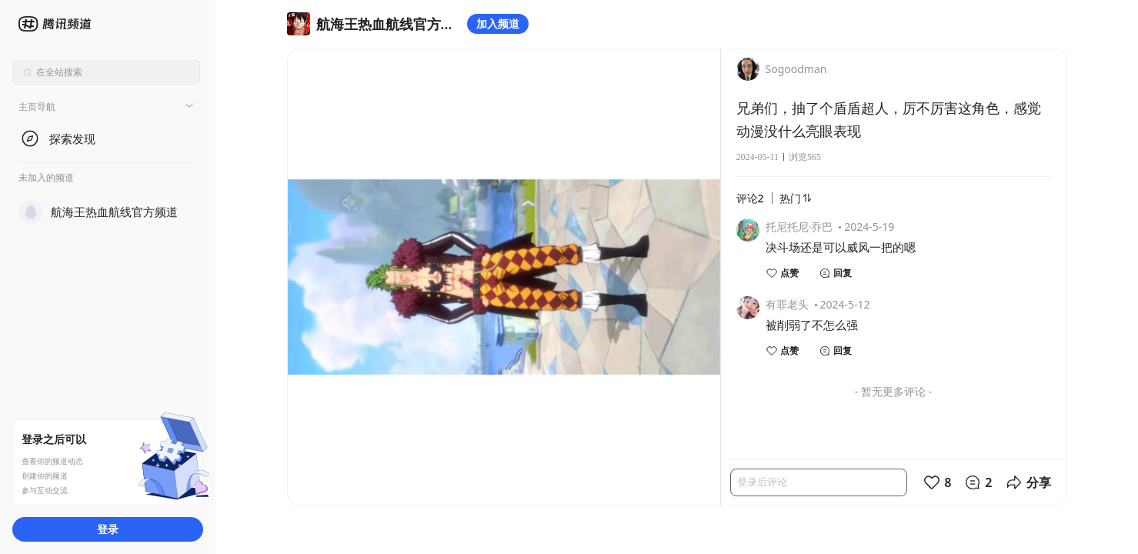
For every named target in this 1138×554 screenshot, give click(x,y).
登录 (107, 529)
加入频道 (497, 23)
